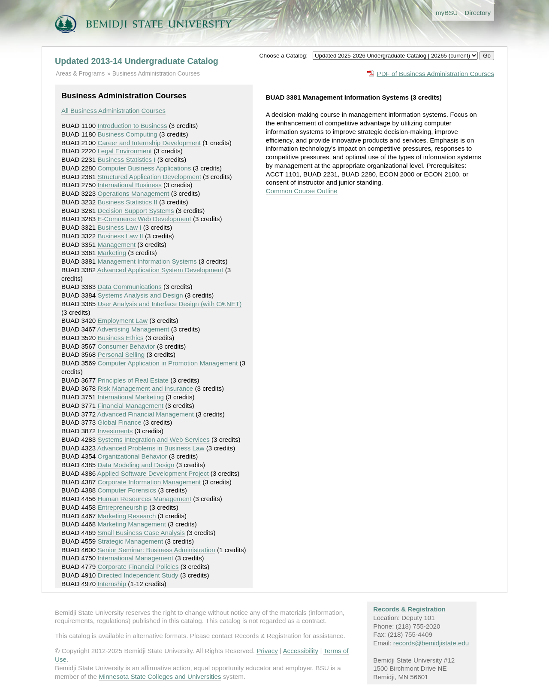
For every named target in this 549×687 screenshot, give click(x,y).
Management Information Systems (146, 261)
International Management (135, 558)
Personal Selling (121, 354)
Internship (111, 583)
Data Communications (129, 286)
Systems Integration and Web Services (153, 439)
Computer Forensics (126, 490)
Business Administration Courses (156, 73)
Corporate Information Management (149, 482)
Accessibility (300, 650)
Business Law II (120, 236)
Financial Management (130, 405)
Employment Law (122, 320)
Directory (478, 12)
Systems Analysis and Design (140, 295)
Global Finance (119, 422)
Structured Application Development (149, 176)
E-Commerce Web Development (144, 218)
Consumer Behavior (126, 346)
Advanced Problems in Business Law (151, 448)
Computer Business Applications (144, 168)
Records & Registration (409, 609)
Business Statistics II (127, 202)
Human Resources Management (144, 498)
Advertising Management (133, 329)
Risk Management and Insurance (145, 388)
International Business (129, 184)
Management (116, 244)
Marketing (111, 252)
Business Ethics (120, 337)
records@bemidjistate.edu (431, 643)
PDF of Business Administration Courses (436, 73)
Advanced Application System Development (160, 270)
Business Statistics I (126, 159)
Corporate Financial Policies (137, 566)
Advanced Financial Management (145, 414)
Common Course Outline (302, 191)
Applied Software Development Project (153, 473)
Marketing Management (131, 524)
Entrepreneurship (122, 507)
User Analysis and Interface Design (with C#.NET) (169, 303)
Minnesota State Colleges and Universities (160, 676)
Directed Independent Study (137, 575)
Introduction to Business (132, 125)
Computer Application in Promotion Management (167, 363)
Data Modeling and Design (135, 464)
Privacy (267, 650)
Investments (115, 431)
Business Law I (119, 227)
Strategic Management (130, 541)
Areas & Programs (80, 73)
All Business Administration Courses (113, 110)
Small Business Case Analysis (140, 532)
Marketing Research (126, 516)
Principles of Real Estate (132, 380)
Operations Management (133, 193)
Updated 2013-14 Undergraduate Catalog (136, 61)
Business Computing (127, 134)
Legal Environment (124, 151)
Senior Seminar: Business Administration (156, 549)
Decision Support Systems (135, 210)
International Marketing (130, 397)
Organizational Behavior (132, 456)
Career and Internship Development (149, 142)
